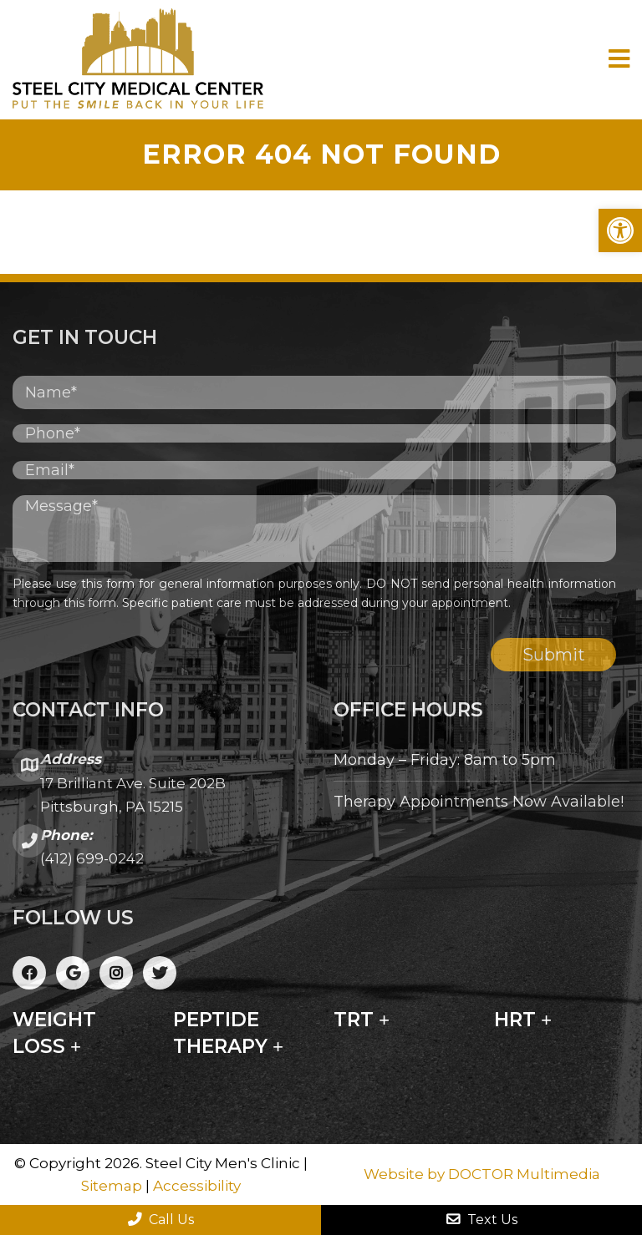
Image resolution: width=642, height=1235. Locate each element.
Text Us (481, 1219)
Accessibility (197, 1185)
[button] (620, 230)
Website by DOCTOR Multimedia (482, 1174)
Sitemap (111, 1185)
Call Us (161, 1219)
